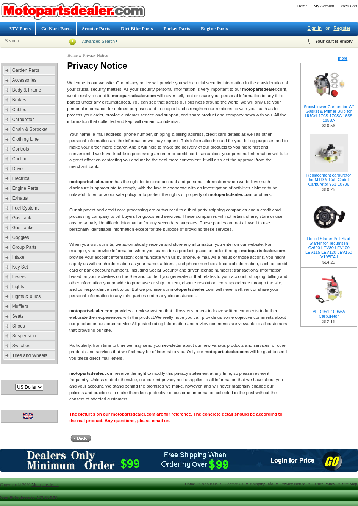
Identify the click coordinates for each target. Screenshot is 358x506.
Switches (21, 345)
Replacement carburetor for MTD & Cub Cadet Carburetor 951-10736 (328, 179)
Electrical (21, 178)
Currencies (17, 375)
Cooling (20, 158)
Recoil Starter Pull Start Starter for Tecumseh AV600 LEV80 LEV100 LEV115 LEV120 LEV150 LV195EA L (328, 247)
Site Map (349, 483)
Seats (18, 316)
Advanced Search (98, 41)
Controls (20, 149)
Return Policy (323, 483)
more (342, 58)
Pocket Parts (177, 28)
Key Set (20, 267)
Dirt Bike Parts (137, 28)
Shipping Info (262, 483)
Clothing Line (25, 139)
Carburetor (23, 119)
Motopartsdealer (44, 484)
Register (341, 28)
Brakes (19, 99)
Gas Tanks (22, 227)
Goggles (20, 237)
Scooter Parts (96, 28)
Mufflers (20, 306)
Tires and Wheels (29, 355)
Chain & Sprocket (29, 129)
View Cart (348, 5)
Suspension (24, 335)
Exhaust (20, 198)
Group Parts (24, 247)
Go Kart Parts (56, 28)
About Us (209, 483)
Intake (18, 257)
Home (302, 5)
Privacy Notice (292, 483)
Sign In (315, 28)
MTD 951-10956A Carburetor (328, 313)
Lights (18, 286)
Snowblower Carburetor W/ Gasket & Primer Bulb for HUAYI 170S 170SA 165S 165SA (329, 113)
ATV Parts (19, 28)
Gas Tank (21, 217)
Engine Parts (214, 28)
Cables (19, 109)
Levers (19, 276)
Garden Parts (25, 70)
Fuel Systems (26, 208)
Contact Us (234, 483)
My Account (323, 5)
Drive (17, 168)
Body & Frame (26, 90)
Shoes (18, 326)
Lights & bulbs (26, 296)
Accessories (24, 80)
